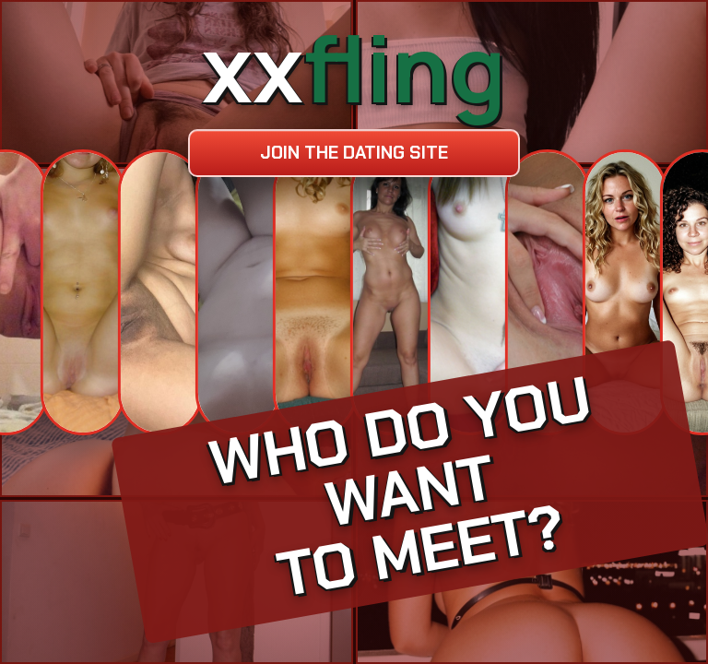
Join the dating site (354, 152)
